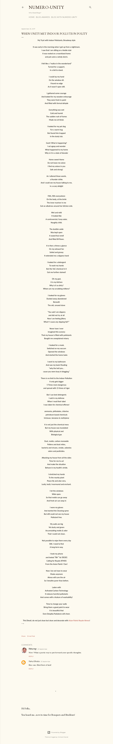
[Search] (90, 6)
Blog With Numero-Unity (64, 17)
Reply (31, 656)
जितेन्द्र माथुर (33, 649)
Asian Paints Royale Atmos (79, 620)
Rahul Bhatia (34, 661)
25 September (42, 649)
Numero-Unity (46, 7)
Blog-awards (43, 17)
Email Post (31, 636)
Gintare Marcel (63, 737)
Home (32, 17)
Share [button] (23, 636)
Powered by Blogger (56, 732)
